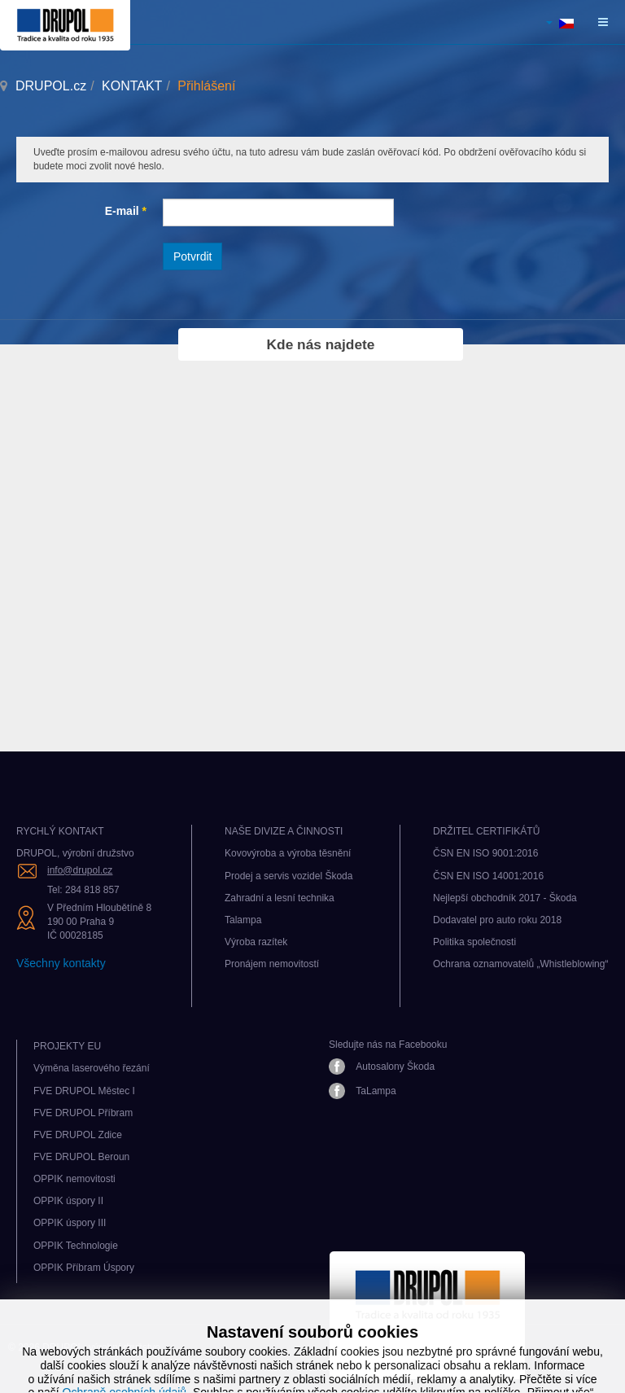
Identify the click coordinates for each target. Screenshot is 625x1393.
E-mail (125, 210)
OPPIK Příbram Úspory (83, 1267)
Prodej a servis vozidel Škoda (288, 876)
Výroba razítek (256, 942)
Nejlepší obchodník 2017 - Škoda (505, 898)
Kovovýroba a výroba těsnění (288, 853)
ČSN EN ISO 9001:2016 (485, 853)
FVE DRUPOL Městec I (84, 1091)
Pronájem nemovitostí (272, 964)
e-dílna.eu (219, 1361)
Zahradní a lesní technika (279, 898)
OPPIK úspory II (68, 1201)
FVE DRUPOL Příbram (83, 1113)
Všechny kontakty (61, 963)
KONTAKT (132, 86)
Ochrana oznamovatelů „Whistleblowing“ (520, 964)
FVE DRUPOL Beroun (81, 1157)
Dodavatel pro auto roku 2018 (497, 920)
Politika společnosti (474, 942)
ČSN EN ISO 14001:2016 (488, 876)
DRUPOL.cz (50, 86)
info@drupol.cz (79, 870)
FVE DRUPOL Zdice (77, 1135)
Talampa (243, 920)
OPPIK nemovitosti (74, 1179)
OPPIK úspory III (69, 1223)
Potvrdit (192, 256)
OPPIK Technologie (75, 1245)
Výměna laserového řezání (91, 1068)
